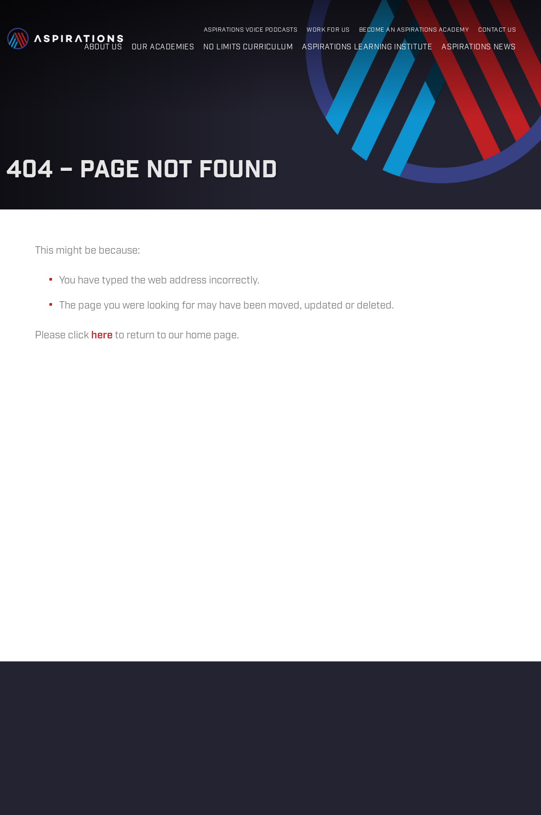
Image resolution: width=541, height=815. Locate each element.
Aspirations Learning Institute (367, 47)
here (102, 335)
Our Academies (163, 47)
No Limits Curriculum (248, 47)
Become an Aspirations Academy (414, 30)
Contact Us (497, 30)
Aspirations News (478, 47)
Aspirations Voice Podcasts (251, 30)
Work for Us (328, 30)
